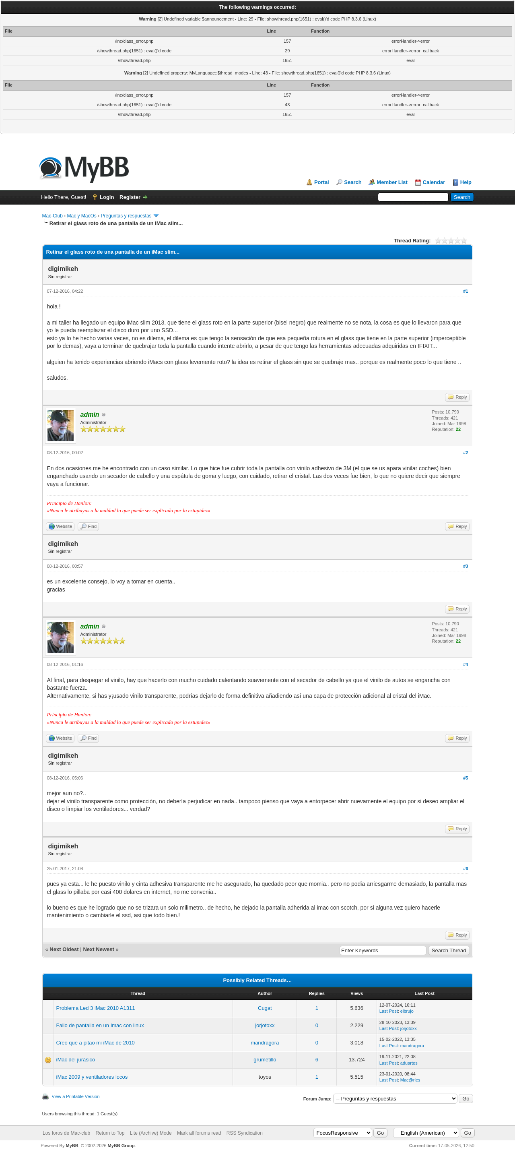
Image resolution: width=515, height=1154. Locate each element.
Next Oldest (63, 949)
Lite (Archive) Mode (151, 1133)
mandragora (265, 1043)
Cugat (265, 1008)
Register (129, 197)
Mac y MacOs (82, 216)
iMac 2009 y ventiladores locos (92, 1077)
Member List (392, 182)
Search (352, 182)
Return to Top (110, 1133)
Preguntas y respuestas (126, 216)
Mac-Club (52, 216)
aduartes (409, 1063)
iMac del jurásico (75, 1060)
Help (466, 182)
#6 (465, 868)
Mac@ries (410, 1079)
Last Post (388, 1011)
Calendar (434, 182)
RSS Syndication (245, 1133)
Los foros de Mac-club (66, 1133)
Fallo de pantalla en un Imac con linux (100, 1025)
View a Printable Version (76, 1096)
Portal (321, 182)
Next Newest (98, 949)
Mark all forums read (199, 1133)
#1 (465, 291)
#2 (465, 452)
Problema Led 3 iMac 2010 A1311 (95, 1008)
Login (107, 197)
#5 (465, 778)
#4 (465, 664)
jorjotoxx (264, 1025)
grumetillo (264, 1060)
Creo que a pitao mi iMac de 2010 (95, 1043)
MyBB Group (121, 1145)
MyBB (72, 1145)
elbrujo (407, 1011)
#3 (465, 566)
